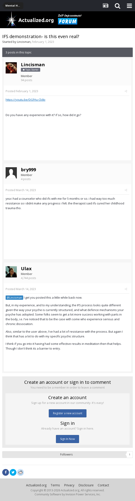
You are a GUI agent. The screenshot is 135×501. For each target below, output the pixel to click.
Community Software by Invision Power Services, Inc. (68, 494)
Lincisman (24, 42)
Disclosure (86, 485)
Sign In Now (67, 439)
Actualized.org (36, 485)
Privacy (69, 485)
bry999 (28, 170)
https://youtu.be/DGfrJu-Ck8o (25, 100)
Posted (22, 91)
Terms (55, 485)
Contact (103, 485)
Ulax (26, 268)
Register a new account (67, 413)
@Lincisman (14, 297)
